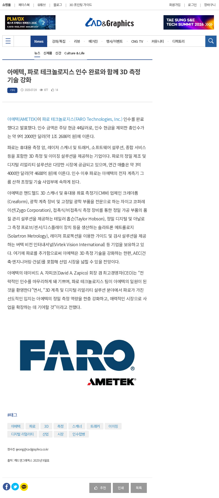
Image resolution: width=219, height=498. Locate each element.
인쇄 (121, 487)
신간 (58, 53)
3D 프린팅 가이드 (80, 4)
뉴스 (37, 53)
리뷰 (77, 41)
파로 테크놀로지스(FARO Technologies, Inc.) (82, 119)
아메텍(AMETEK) (22, 119)
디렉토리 (178, 41)
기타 (12, 90)
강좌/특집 (59, 41)
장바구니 (209, 5)
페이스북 (24, 4)
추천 (100, 487)
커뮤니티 (157, 41)
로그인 (192, 5)
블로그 (57, 4)
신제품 (47, 53)
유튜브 (41, 4)
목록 (139, 487)
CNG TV (137, 41)
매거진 (93, 41)
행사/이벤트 (114, 41)
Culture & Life (74, 53)
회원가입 (174, 5)
